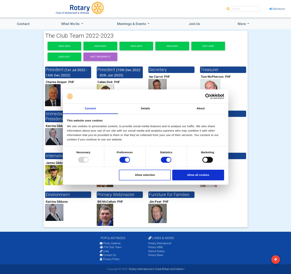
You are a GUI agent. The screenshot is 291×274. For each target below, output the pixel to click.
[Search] (245, 9)
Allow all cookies (198, 175)
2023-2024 (136, 46)
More (242, 24)
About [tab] (201, 108)
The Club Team (111, 247)
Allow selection (145, 175)
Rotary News (155, 255)
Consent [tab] (90, 108)
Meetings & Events (132, 24)
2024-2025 (100, 46)
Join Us (194, 24)
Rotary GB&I (155, 247)
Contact (23, 24)
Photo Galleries (110, 243)
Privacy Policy (109, 259)
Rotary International (159, 243)
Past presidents (100, 56)
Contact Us (108, 255)
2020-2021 (64, 56)
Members (277, 9)
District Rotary (156, 251)
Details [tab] (145, 108)
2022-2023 (172, 46)
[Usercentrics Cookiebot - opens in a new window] (208, 96)
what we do (70, 24)
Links (104, 251)
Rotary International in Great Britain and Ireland (155, 269)
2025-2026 (64, 46)
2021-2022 (208, 46)
